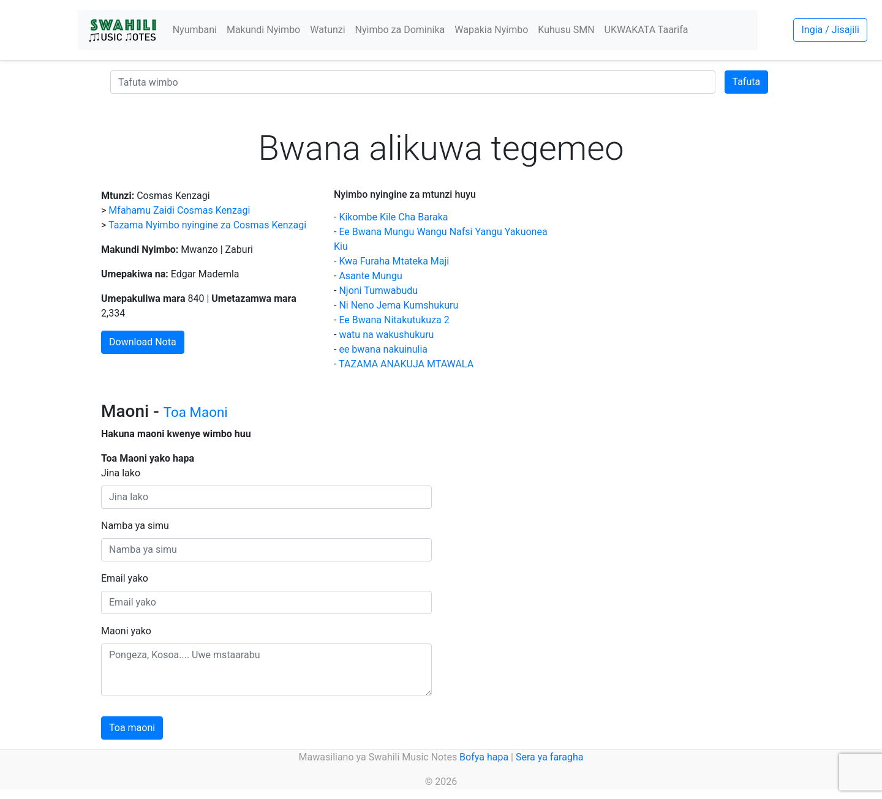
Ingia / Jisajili (830, 30)
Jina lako (120, 473)
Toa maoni (132, 727)
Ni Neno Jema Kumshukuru (398, 305)
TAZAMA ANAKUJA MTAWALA (406, 364)
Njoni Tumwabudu (378, 290)
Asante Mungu (370, 276)
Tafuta (747, 82)
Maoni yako (126, 631)
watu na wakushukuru (386, 334)
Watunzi (327, 30)
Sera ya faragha (549, 757)
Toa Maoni (196, 412)
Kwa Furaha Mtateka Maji (394, 261)
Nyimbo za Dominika (400, 30)
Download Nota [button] (142, 342)
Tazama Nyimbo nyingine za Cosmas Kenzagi (207, 225)
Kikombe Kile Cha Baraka (393, 217)
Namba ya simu (135, 525)
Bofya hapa (483, 757)
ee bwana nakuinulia (383, 349)
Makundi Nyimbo (263, 30)
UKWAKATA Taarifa (646, 30)
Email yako (124, 578)
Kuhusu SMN (566, 30)
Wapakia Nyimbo (491, 30)
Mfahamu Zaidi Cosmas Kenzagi (179, 210)
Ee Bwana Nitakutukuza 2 (394, 320)
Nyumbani (195, 30)
